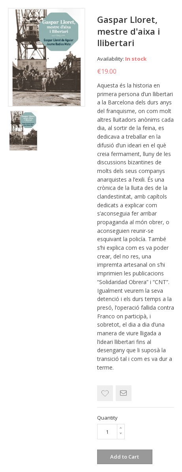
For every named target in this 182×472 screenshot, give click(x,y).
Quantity (107, 417)
